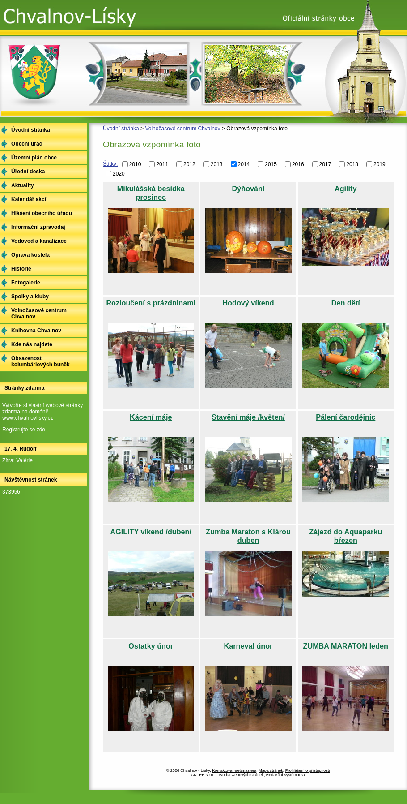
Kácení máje (151, 417)
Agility (345, 189)
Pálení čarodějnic (345, 417)
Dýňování (248, 189)
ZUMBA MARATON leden (345, 646)
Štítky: (110, 164)
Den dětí (345, 303)
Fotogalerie (25, 282)
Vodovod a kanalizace (39, 241)
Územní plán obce (34, 158)
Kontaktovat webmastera (234, 770)
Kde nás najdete (31, 344)
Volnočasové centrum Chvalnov (182, 128)
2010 (135, 164)
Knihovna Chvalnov (36, 330)
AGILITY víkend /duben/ (150, 532)
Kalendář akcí (28, 199)
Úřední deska (28, 171)
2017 (325, 164)
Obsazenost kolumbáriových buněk (40, 361)
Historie (21, 269)
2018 (352, 164)
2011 (162, 164)
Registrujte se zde (23, 429)
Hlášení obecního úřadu (41, 213)
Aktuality (22, 185)
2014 (244, 164)
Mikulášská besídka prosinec (151, 193)
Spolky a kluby (30, 296)
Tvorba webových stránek (241, 775)
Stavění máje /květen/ (248, 417)
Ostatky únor (150, 646)
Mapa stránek (271, 770)
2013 (217, 164)
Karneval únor (248, 646)
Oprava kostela (30, 255)
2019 (379, 164)
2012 (189, 164)
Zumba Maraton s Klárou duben (248, 536)
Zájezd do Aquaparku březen (345, 536)
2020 (119, 173)
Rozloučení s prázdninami (150, 303)
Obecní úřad (26, 144)
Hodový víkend (248, 303)
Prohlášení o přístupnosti (307, 770)
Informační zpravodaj (38, 227)
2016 (298, 164)
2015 (271, 164)
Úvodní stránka (121, 128)
